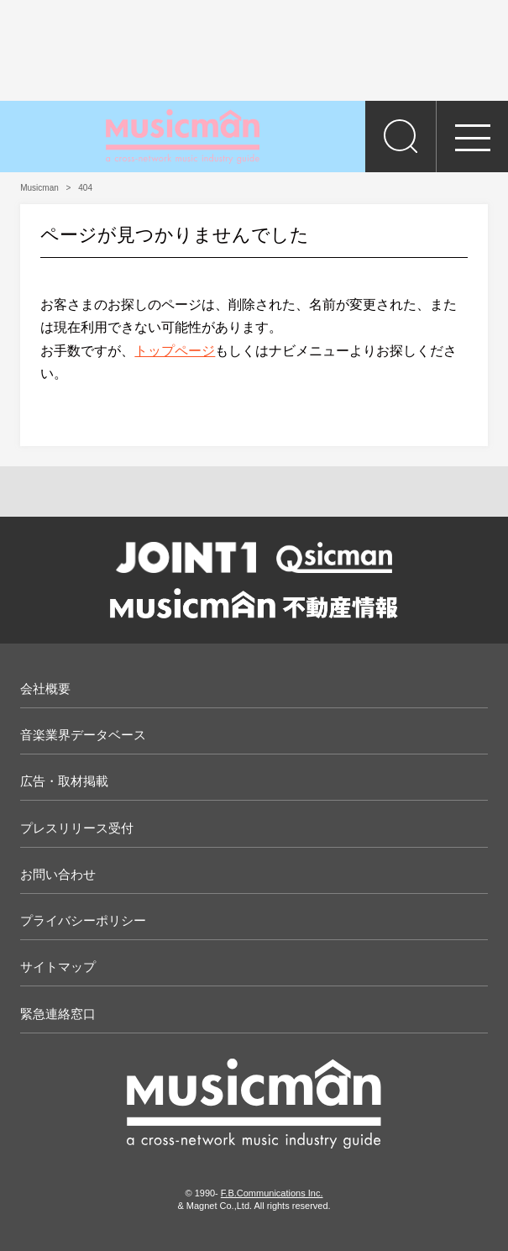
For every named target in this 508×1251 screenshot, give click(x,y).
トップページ (174, 351)
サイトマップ (58, 966)
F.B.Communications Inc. (272, 1193)
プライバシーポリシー (83, 920)
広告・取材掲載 (64, 781)
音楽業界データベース (83, 735)
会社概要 (45, 688)
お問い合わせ (58, 874)
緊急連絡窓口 (58, 1014)
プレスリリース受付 (77, 828)
